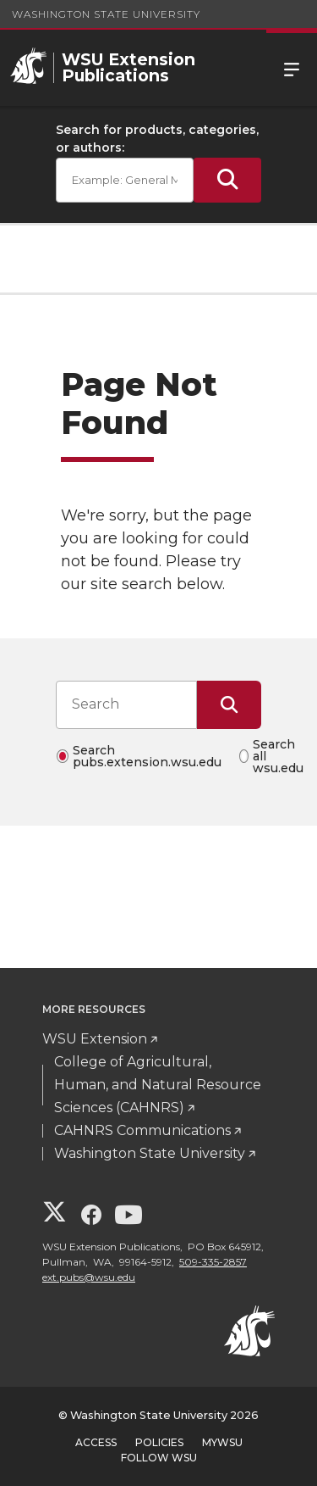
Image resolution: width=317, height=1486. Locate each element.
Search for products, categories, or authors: (157, 138)
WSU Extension (94, 1039)
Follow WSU (159, 1457)
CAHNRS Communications (142, 1130)
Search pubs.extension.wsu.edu (147, 756)
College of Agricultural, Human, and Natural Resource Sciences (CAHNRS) (157, 1085)
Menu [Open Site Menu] (291, 68)
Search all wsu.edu (278, 756)
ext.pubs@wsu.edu (88, 1277)
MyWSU (222, 1442)
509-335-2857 (213, 1261)
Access (96, 1442)
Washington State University (106, 14)
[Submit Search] (227, 180)
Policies (159, 1442)
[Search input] (126, 704)
